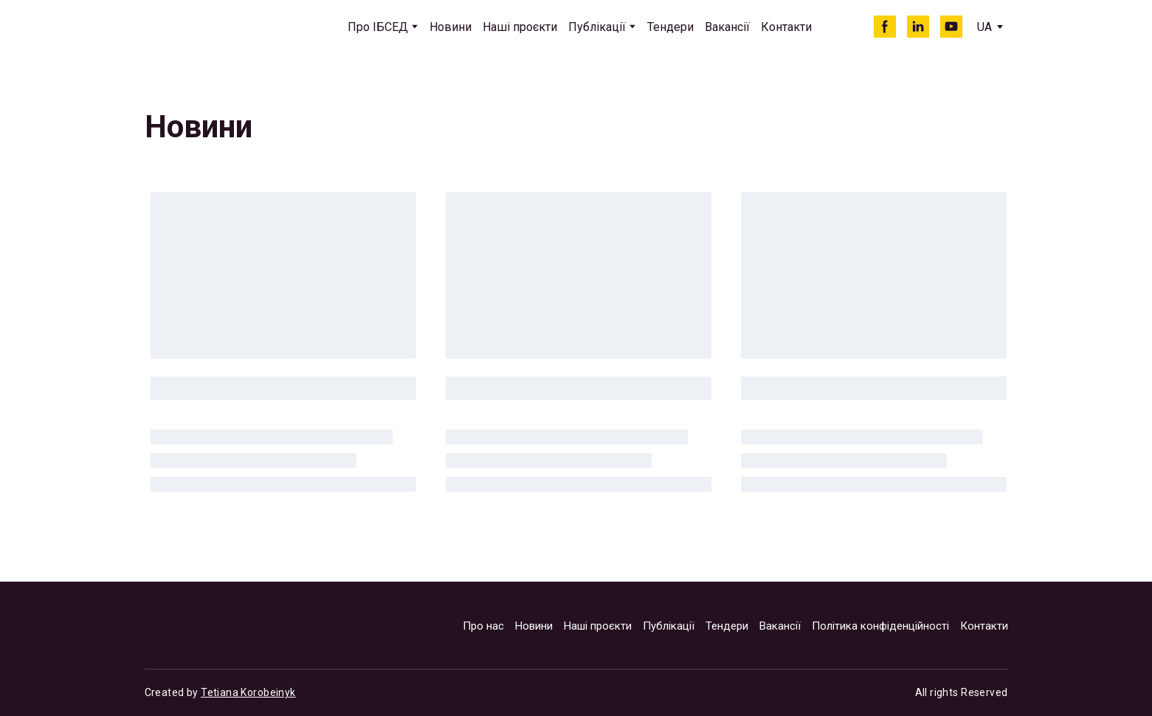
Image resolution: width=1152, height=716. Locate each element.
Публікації (597, 27)
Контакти (786, 27)
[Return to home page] (212, 27)
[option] (984, 27)
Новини (451, 27)
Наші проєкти (520, 27)
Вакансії (727, 27)
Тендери (670, 27)
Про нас (483, 626)
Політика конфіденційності (880, 626)
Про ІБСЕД (378, 27)
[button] (885, 27)
